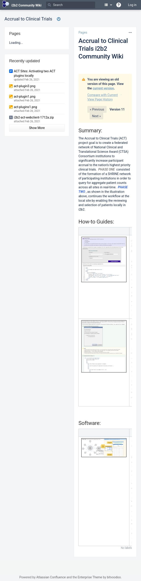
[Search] (70, 5)
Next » (96, 116)
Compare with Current (102, 95)
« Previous (97, 109)
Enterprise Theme (90, 577)
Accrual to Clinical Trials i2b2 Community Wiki (103, 48)
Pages (82, 32)
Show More (37, 128)
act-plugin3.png (24, 86)
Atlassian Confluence (51, 577)
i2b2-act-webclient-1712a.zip (34, 117)
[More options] (130, 32)
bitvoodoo (114, 577)
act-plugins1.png (25, 107)
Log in (132, 5)
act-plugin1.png (24, 96)
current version (103, 88)
